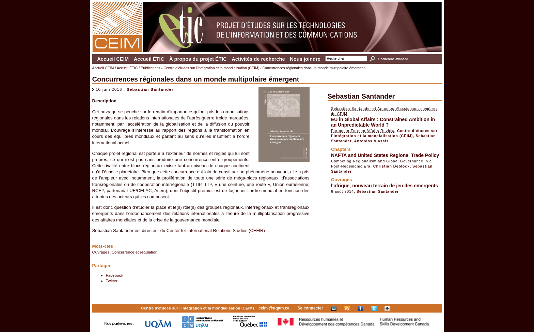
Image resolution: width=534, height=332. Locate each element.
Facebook (114, 275)
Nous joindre (305, 59)
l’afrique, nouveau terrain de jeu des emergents (384, 185)
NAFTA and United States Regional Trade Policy (385, 155)
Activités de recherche (258, 59)
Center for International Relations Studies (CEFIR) (216, 230)
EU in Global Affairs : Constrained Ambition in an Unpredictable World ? (383, 122)
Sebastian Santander (150, 89)
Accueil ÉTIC (149, 59)
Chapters (341, 149)
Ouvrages (101, 252)
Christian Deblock (391, 166)
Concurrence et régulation (135, 252)
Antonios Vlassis (371, 141)
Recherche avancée (393, 59)
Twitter (111, 280)
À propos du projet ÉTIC (198, 59)
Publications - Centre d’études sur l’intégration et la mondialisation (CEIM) (200, 68)
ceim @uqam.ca (273, 308)
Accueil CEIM (113, 59)
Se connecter (310, 308)
